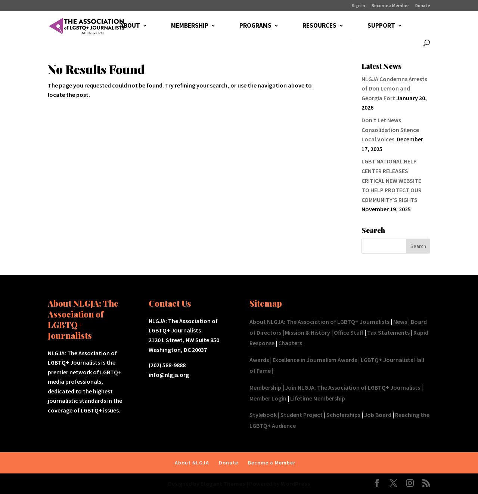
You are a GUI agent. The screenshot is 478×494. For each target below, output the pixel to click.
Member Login (267, 398)
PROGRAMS (255, 26)
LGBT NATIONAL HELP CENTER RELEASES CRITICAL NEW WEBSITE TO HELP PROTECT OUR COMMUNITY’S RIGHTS (391, 180)
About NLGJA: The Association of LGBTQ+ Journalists (319, 321)
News (400, 321)
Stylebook (263, 414)
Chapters (290, 343)
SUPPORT (381, 26)
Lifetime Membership (317, 398)
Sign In (358, 5)
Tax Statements (388, 332)
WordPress (295, 483)
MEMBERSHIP (189, 26)
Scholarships (343, 414)
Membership (265, 387)
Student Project (301, 414)
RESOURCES (319, 26)
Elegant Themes (223, 483)
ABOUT (130, 26)
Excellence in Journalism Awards (315, 359)
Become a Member (390, 5)
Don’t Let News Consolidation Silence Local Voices (390, 129)
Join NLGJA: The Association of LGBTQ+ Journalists (352, 387)
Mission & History (307, 332)
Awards (259, 359)
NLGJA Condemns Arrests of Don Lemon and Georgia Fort (394, 88)
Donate (422, 5)
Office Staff (348, 332)
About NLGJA (192, 462)
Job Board (377, 414)
